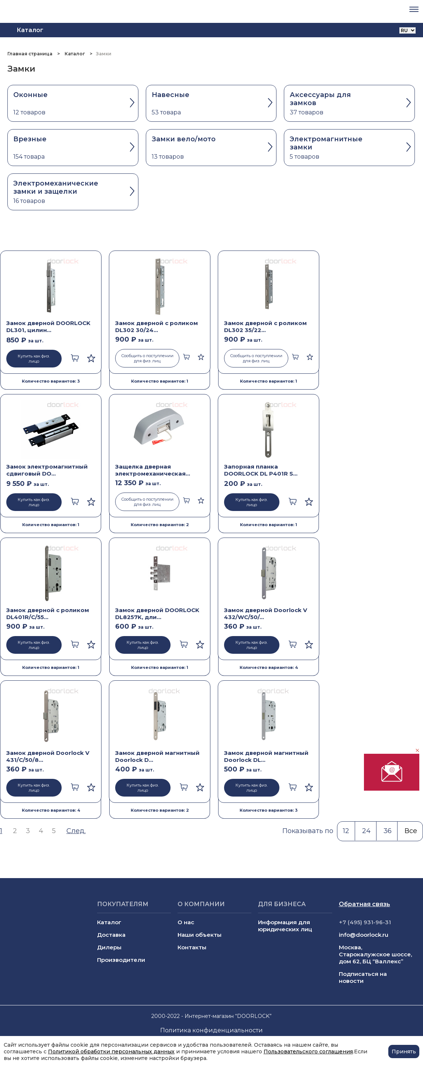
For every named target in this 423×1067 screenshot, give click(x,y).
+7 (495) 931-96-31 (365, 922)
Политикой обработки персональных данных (111, 1051)
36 (388, 831)
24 (366, 831)
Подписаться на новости (363, 977)
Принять (404, 1051)
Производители (121, 959)
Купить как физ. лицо (34, 358)
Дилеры (109, 947)
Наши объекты (199, 934)
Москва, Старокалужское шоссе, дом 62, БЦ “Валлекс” (375, 954)
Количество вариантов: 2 (160, 524)
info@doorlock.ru (363, 934)
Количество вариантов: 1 (159, 381)
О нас (186, 922)
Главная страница (30, 53)
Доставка (111, 934)
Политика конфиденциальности (211, 1030)
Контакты (192, 947)
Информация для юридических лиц (285, 926)
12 (346, 831)
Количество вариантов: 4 (269, 667)
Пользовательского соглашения (308, 1051)
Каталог (74, 53)
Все (411, 831)
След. (76, 831)
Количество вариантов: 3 (51, 381)
